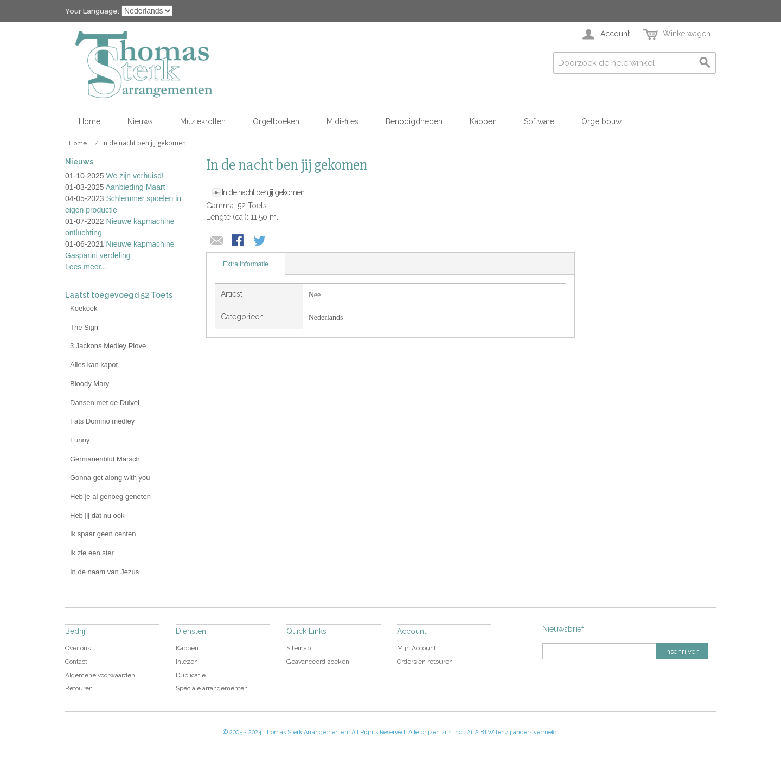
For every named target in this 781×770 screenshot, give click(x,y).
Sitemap (298, 648)
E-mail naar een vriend (217, 241)
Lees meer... (86, 266)
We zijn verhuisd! (135, 175)
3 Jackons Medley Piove (108, 346)
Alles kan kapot (94, 365)
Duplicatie (191, 675)
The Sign (84, 327)
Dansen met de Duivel (104, 403)
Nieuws (140, 121)
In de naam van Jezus (104, 572)
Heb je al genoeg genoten (110, 496)
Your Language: (92, 11)
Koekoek (84, 308)
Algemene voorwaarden (100, 675)
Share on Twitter (260, 241)
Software (539, 121)
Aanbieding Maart (135, 187)
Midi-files (343, 121)
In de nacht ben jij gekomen (263, 192)
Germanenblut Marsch (105, 459)
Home (89, 121)
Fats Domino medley (102, 421)
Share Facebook (239, 241)
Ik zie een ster (92, 553)
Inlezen (187, 661)
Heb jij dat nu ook (97, 515)
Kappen (483, 121)
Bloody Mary (89, 384)
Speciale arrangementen (212, 688)
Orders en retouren (425, 661)
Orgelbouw (601, 121)
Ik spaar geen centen (103, 534)
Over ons (78, 648)
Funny (79, 440)
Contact (76, 661)
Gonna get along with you (110, 477)
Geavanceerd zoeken (317, 661)
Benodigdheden (414, 121)
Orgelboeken (276, 121)
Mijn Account (416, 648)
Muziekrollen (203, 121)
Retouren (79, 688)
